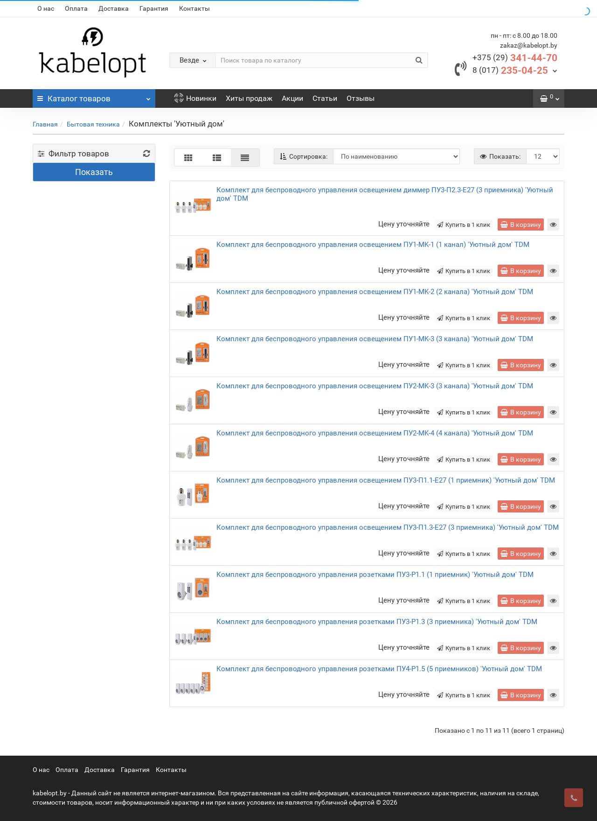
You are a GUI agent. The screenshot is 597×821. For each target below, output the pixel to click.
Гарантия (153, 8)
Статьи (324, 98)
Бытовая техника (93, 124)
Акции (292, 98)
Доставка (113, 8)
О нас (45, 8)
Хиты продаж (249, 98)
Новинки (195, 98)
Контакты (194, 8)
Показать (94, 172)
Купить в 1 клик (463, 224)
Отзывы (361, 98)
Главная (45, 124)
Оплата (76, 8)
